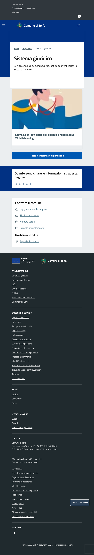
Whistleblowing (19, 486)
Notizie (15, 394)
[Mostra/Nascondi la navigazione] (3, 25)
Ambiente (16, 322)
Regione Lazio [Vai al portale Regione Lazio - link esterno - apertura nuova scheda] (17, 3)
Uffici (14, 284)
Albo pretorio (17, 12)
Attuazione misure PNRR (23, 516)
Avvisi (14, 403)
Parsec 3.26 (27, 544)
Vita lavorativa (18, 378)
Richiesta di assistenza (22, 481)
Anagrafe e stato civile (22, 326)
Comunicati (17, 398)
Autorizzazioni (18, 335)
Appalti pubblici (19, 330)
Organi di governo (20, 275)
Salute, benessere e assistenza (26, 365)
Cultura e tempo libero (22, 343)
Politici (15, 293)
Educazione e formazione (23, 348)
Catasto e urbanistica (21, 339)
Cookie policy (18, 503)
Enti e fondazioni (19, 288)
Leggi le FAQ (17, 468)
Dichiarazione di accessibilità (24, 512)
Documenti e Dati (20, 301)
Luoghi (15, 418)
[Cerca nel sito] (79, 25)
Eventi (15, 423)
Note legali (17, 507)
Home (16, 48)
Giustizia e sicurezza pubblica (25, 352)
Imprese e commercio (21, 356)
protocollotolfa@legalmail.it (29, 459)
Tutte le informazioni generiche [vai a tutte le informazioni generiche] (47, 155)
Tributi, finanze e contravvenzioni (26, 369)
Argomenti (27, 48)
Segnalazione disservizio (23, 477)
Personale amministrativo (23, 297)
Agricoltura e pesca (20, 317)
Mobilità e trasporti (20, 361)
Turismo (15, 374)
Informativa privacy (20, 499)
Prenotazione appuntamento (25, 473)
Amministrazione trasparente (23, 7)
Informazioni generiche (22, 427)
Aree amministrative (21, 280)
